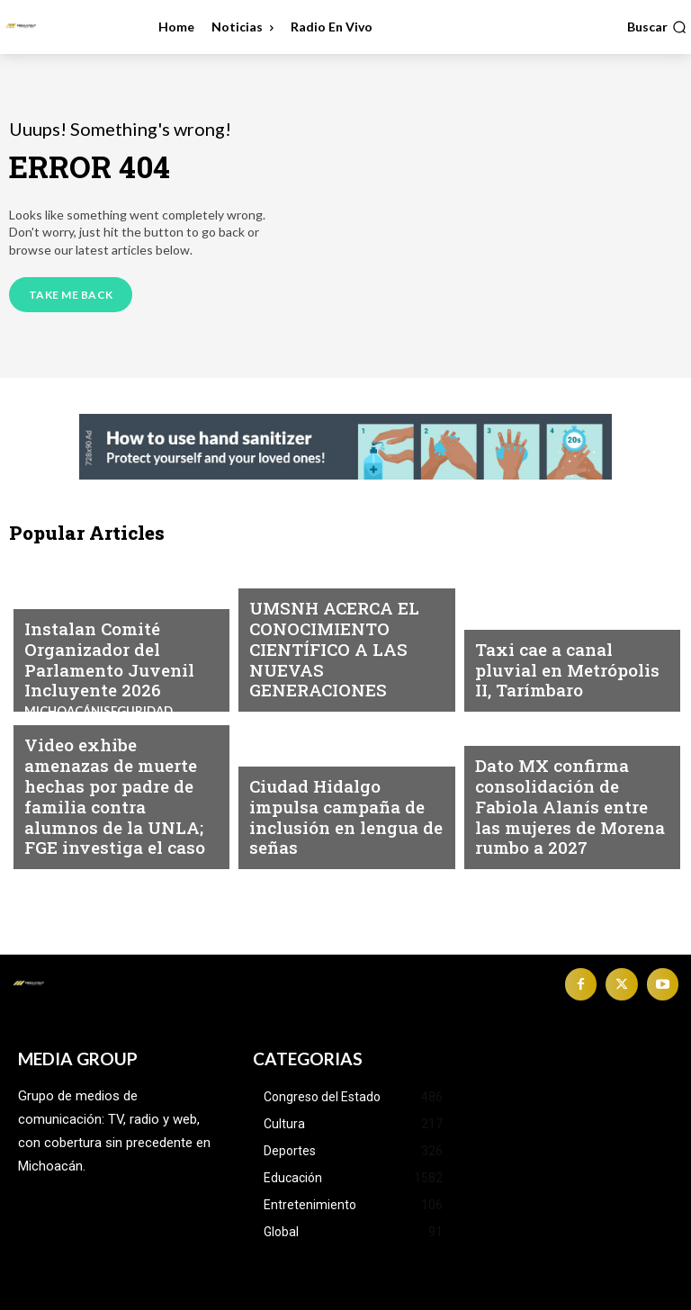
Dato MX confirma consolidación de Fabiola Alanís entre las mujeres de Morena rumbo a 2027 (569, 826)
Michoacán (59, 613)
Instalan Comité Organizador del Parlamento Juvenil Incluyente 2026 (94, 668)
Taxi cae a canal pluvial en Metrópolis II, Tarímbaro (568, 685)
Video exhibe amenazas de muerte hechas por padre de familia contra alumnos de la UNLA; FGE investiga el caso (120, 817)
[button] (657, 27)
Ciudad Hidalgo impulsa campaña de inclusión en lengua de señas (336, 834)
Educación (283, 613)
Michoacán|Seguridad (544, 646)
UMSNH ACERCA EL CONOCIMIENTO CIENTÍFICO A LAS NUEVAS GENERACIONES (345, 668)
